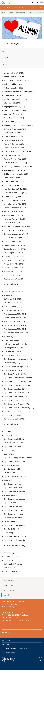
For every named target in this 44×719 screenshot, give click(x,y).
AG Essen (38, 12)
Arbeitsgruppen (20, 12)
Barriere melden (8, 653)
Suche (36, 2)
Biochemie (30, 12)
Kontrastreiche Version (31, 2)
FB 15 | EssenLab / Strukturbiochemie (41, 7)
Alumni (6, 595)
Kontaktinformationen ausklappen (40, 659)
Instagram (9, 632)
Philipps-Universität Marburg (10, 660)
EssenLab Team (9, 581)
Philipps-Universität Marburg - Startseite (7, 2)
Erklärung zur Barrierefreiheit (15, 649)
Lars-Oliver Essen (9, 590)
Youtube (6, 632)
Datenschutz (7, 645)
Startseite (3, 12)
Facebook (3, 632)
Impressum (6, 640)
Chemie (11, 12)
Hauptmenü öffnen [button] (41, 2)
